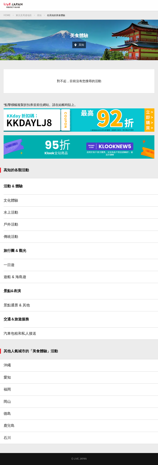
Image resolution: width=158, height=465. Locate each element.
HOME (7, 15)
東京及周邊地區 (24, 15)
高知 (39, 15)
